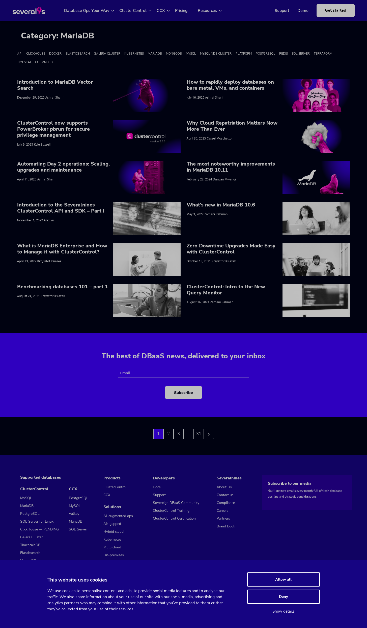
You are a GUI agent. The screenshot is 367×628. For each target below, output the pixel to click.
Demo (295, 10)
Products (112, 478)
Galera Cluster (107, 54)
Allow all (283, 579)
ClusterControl (138, 10)
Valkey (47, 62)
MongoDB (174, 54)
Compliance (226, 502)
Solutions (112, 507)
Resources (213, 10)
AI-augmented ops (118, 516)
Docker (55, 54)
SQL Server (301, 54)
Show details (283, 611)
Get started (328, 10)
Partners (223, 518)
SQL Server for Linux (36, 521)
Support (275, 10)
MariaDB (155, 54)
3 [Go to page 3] (178, 434)
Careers (223, 510)
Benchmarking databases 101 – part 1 (62, 286)
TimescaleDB (27, 62)
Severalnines (229, 478)
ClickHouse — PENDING (39, 529)
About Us (224, 487)
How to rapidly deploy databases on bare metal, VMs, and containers (230, 85)
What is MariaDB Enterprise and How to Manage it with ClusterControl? (62, 248)
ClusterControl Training (171, 510)
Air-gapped (112, 523)
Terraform (323, 54)
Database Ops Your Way (92, 10)
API (19, 54)
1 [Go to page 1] (158, 434)
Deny (283, 596)
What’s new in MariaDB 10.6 (221, 204)
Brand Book (226, 526)
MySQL (191, 54)
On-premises (113, 555)
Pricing (187, 10)
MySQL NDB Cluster (216, 54)
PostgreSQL (265, 54)
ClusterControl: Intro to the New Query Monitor (226, 289)
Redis (283, 54)
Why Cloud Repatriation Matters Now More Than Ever (232, 126)
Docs (157, 487)
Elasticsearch (78, 54)
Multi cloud (112, 547)
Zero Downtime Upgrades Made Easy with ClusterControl (231, 248)
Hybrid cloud (113, 531)
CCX (166, 10)
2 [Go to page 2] (168, 434)
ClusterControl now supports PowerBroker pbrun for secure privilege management (53, 129)
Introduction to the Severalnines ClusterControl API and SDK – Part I (60, 207)
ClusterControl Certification (174, 518)
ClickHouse (35, 54)
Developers (164, 478)
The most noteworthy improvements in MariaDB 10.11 (231, 166)
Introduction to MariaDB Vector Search (55, 85)
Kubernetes (134, 54)
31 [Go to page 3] (198, 434)
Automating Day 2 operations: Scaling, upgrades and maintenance (63, 166)
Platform (244, 54)
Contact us (225, 495)
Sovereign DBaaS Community (176, 502)
